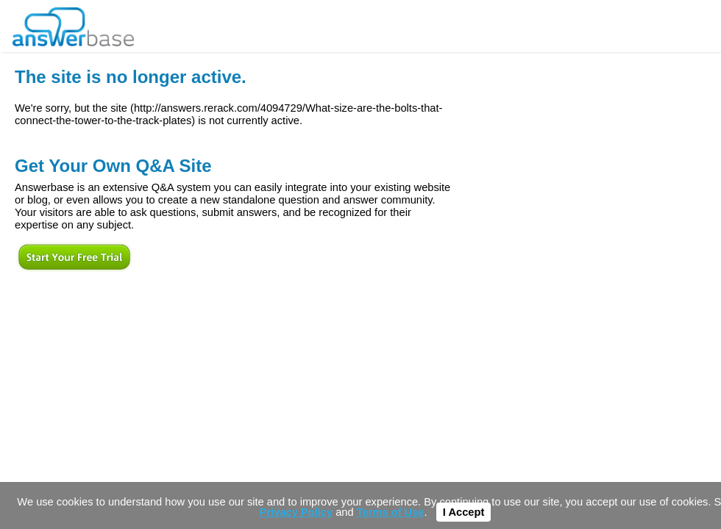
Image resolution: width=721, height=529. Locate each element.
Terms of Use (391, 512)
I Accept (463, 512)
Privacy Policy (296, 512)
